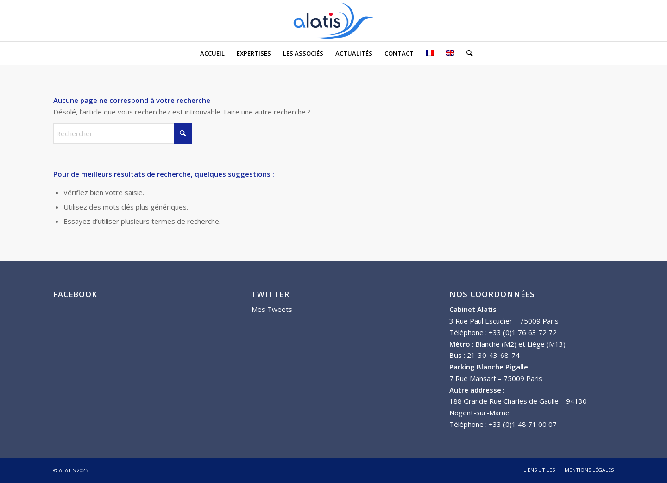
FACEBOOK (75, 294)
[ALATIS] (333, 20)
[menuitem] (212, 53)
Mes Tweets (272, 309)
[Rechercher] (466, 53)
